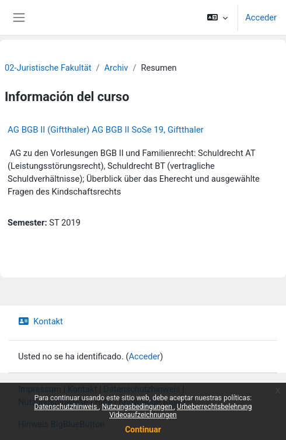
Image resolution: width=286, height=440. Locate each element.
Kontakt (40, 321)
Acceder (261, 17)
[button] (217, 17)
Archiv (116, 68)
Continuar (143, 429)
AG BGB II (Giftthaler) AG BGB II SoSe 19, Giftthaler (106, 129)
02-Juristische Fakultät (48, 68)
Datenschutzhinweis (66, 407)
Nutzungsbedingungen (137, 407)
